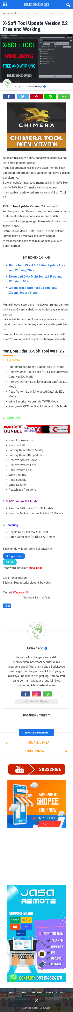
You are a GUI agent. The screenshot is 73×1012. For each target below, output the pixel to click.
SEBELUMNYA (46, 751)
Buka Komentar (36, 732)
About (12, 992)
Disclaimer (36, 992)
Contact (23, 992)
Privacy (49, 992)
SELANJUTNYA (27, 743)
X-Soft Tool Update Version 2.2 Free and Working (36, 26)
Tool (7, 605)
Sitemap (60, 992)
